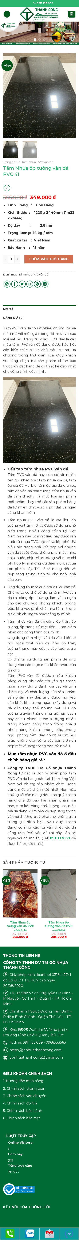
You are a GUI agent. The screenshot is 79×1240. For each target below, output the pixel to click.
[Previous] (3, 907)
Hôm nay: (16, 1154)
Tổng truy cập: (20, 1165)
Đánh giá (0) (13, 317)
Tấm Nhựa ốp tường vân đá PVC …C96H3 (58, 926)
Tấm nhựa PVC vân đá (37, 162)
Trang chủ (10, 162)
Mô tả (8, 309)
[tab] (39, 309)
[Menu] (7, 14)
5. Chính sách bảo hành (22, 1111)
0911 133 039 (43, 3)
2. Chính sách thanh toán (24, 1089)
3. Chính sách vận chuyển (24, 1096)
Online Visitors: (21, 1142)
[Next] (76, 907)
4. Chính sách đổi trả (20, 1103)
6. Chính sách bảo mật (21, 1118)
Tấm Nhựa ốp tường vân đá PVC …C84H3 (20, 926)
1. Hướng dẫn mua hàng (23, 1081)
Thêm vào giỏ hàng (49, 259)
